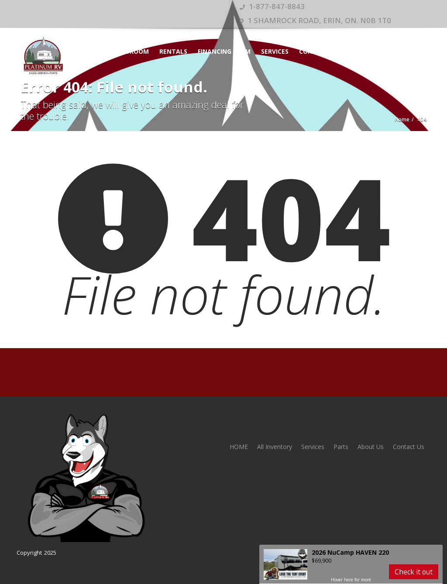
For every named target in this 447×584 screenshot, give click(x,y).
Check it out (414, 572)
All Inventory (274, 446)
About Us (371, 446)
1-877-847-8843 (272, 6)
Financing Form (224, 51)
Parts (341, 446)
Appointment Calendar (380, 51)
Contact (314, 51)
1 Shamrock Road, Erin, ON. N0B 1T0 (315, 20)
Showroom (130, 51)
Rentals (173, 51)
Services (275, 51)
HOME (91, 51)
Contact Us (408, 446)
